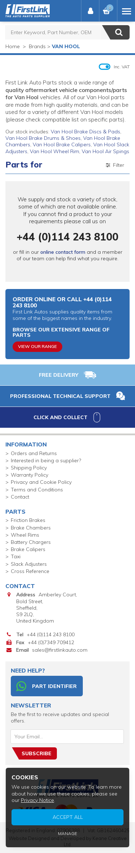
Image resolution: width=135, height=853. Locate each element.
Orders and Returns (34, 453)
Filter (114, 165)
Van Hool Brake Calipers (62, 144)
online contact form (62, 252)
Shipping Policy (29, 467)
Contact (20, 497)
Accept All (68, 817)
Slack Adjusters (29, 564)
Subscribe (36, 753)
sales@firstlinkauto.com (59, 650)
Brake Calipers (28, 549)
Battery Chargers (31, 542)
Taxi (16, 556)
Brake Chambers (31, 527)
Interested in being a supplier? (46, 460)
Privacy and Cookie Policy (41, 482)
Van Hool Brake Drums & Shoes (43, 138)
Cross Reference (30, 571)
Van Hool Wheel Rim (54, 151)
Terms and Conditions (37, 489)
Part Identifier (46, 686)
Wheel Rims (25, 535)
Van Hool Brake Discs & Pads (85, 131)
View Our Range (37, 346)
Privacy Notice (37, 800)
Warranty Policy (29, 475)
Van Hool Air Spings (105, 151)
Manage (67, 833)
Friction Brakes (28, 520)
